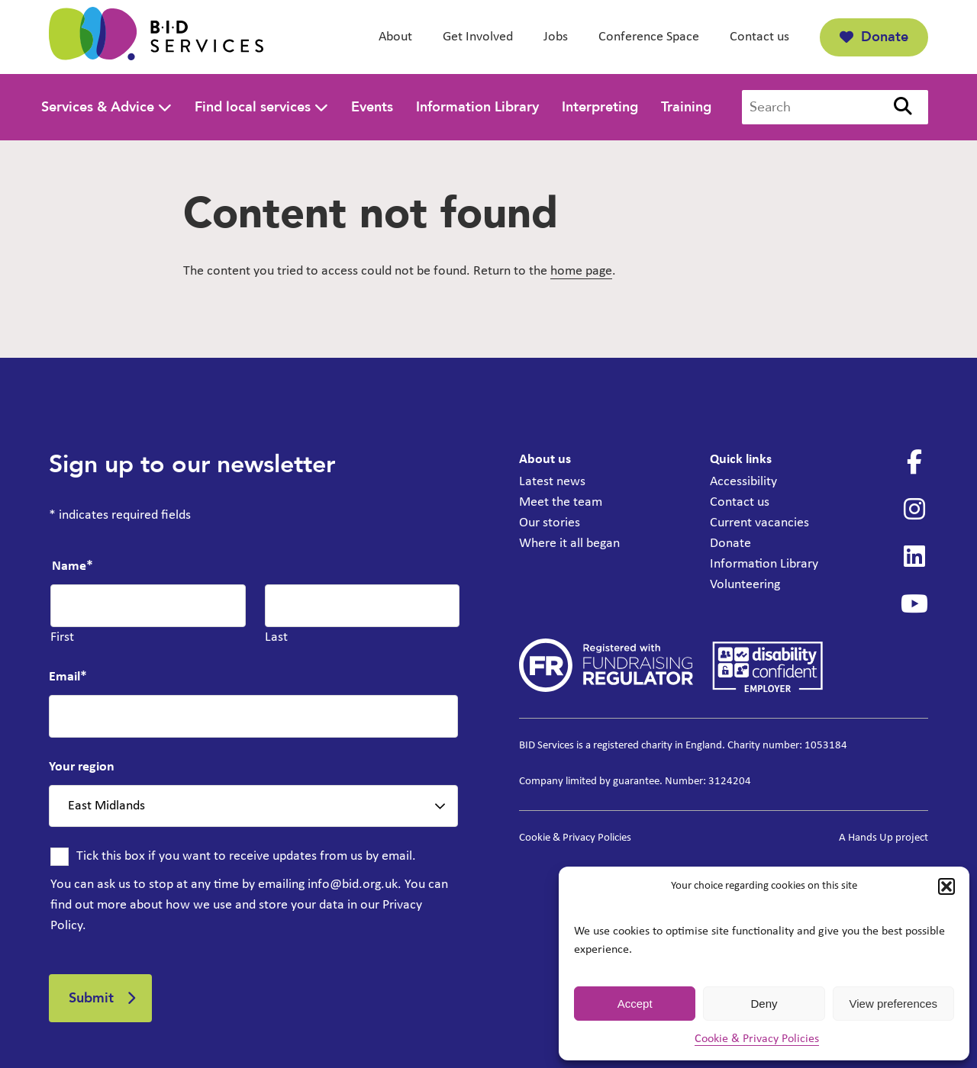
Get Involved (478, 37)
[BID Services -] (156, 37)
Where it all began (569, 543)
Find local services (253, 107)
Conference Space (648, 37)
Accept (635, 1003)
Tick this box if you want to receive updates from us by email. (246, 856)
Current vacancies (759, 523)
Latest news (552, 481)
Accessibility (743, 481)
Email (68, 677)
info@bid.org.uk (353, 884)
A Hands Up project (883, 838)
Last (276, 637)
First (62, 637)
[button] (946, 886)
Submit (91, 998)
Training (686, 107)
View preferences (894, 1003)
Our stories (549, 523)
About (395, 37)
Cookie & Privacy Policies (757, 1039)
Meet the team (560, 502)
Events (372, 107)
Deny (763, 1003)
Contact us (759, 37)
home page (581, 271)
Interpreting (600, 107)
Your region (81, 767)
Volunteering (745, 584)
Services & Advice (97, 107)
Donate (874, 37)
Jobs (555, 37)
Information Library (477, 107)
